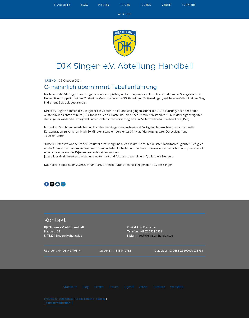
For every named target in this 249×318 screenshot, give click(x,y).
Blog (84, 5)
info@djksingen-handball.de (155, 235)
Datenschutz (66, 298)
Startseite (62, 5)
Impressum (50, 298)
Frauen (124, 5)
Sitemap (100, 298)
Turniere (188, 5)
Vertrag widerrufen (58, 302)
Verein (166, 5)
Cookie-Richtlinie (84, 298)
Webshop (124, 14)
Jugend (146, 5)
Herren (103, 5)
